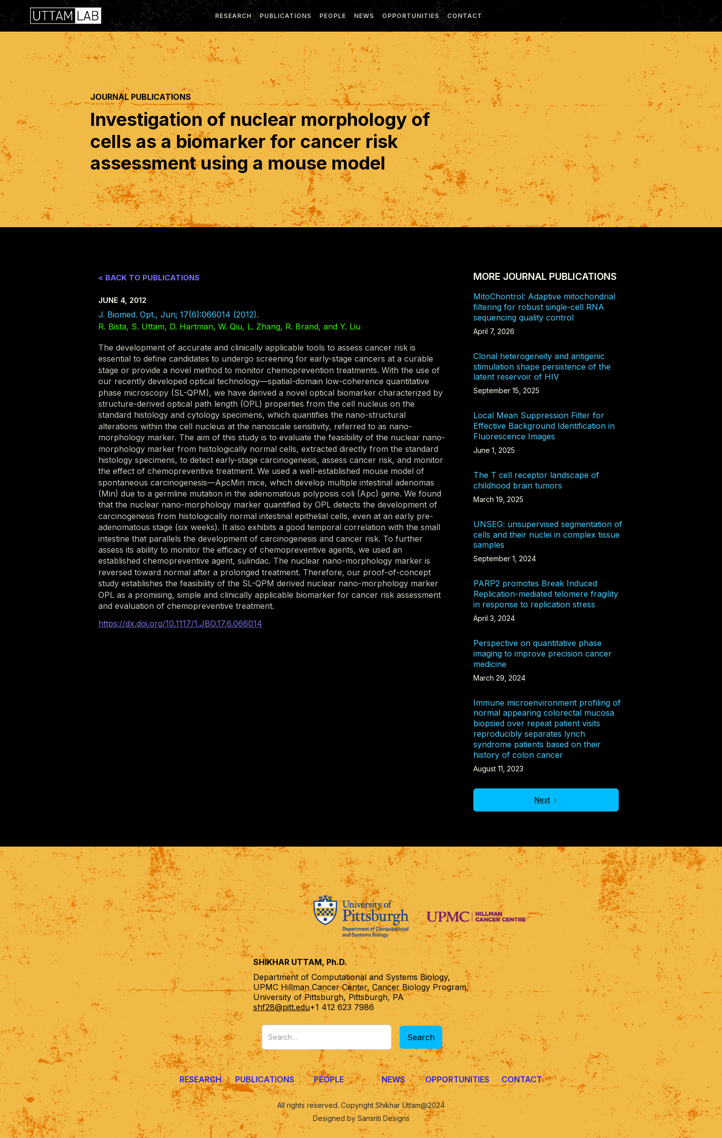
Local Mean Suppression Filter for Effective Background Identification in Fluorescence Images (544, 425)
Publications (264, 1079)
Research (200, 1079)
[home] (63, 16)
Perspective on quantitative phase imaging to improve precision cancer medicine (542, 653)
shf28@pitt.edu (281, 1007)
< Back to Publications (149, 277)
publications (285, 16)
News (393, 1079)
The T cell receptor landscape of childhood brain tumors (536, 480)
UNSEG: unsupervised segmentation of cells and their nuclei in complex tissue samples (547, 534)
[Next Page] (546, 799)
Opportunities (410, 16)
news (364, 16)
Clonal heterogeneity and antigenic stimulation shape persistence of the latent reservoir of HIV (542, 366)
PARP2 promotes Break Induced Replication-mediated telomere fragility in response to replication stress (545, 593)
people (332, 16)
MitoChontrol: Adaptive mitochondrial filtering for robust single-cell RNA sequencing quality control (544, 306)
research (233, 16)
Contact (464, 16)
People (329, 1079)
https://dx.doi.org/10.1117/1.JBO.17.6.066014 (180, 623)
